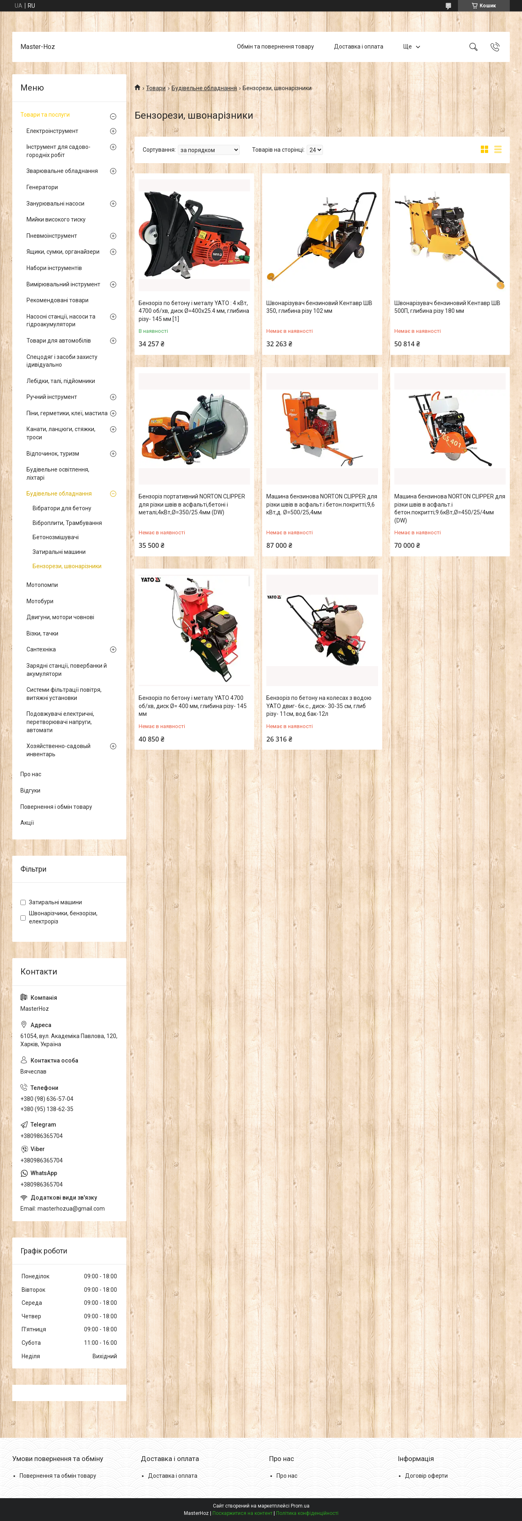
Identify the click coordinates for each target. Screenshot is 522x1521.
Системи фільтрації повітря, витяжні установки (64, 693)
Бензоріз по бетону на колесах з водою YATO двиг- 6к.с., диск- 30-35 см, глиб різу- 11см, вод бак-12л (319, 706)
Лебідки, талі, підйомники (61, 381)
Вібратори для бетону (62, 508)
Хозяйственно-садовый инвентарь (59, 750)
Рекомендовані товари (57, 300)
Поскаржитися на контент (242, 1513)
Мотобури (40, 601)
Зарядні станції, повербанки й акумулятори (67, 669)
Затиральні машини (59, 552)
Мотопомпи (42, 585)
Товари (156, 88)
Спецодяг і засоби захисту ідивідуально (62, 361)
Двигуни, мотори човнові (60, 617)
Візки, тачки (42, 633)
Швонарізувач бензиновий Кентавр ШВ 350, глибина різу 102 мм (319, 307)
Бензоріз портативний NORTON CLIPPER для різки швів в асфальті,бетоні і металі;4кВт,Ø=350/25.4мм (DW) (192, 504)
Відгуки (30, 790)
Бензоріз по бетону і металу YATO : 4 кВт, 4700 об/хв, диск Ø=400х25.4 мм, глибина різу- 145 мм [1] (194, 311)
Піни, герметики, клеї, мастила (67, 413)
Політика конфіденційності (307, 1513)
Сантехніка (41, 649)
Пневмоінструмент (52, 235)
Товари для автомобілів (59, 340)
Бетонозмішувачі (56, 537)
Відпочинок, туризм (53, 453)
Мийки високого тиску (56, 219)
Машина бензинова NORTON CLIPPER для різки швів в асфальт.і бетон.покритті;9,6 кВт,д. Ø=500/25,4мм (321, 504)
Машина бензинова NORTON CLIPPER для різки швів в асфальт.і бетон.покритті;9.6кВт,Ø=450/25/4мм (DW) (449, 508)
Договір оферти (426, 1475)
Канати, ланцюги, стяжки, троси (61, 433)
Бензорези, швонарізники (67, 566)
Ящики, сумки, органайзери (63, 251)
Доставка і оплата (358, 46)
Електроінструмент (52, 131)
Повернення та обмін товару (58, 1475)
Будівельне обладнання (204, 88)
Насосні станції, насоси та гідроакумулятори (61, 320)
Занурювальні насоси (55, 203)
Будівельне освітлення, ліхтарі (58, 473)
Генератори (42, 187)
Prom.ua (300, 1506)
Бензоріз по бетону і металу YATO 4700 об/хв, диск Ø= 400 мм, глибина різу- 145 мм (193, 706)
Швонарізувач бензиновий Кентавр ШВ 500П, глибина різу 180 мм (447, 307)
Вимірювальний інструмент (63, 284)
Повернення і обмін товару (56, 807)
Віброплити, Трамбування (67, 523)
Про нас (30, 774)
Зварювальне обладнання (62, 171)
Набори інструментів (54, 268)
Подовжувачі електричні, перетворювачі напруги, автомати (60, 722)
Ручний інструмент (52, 397)
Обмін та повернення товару (275, 46)
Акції (27, 822)
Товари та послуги (45, 114)
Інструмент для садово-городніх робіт (59, 151)
